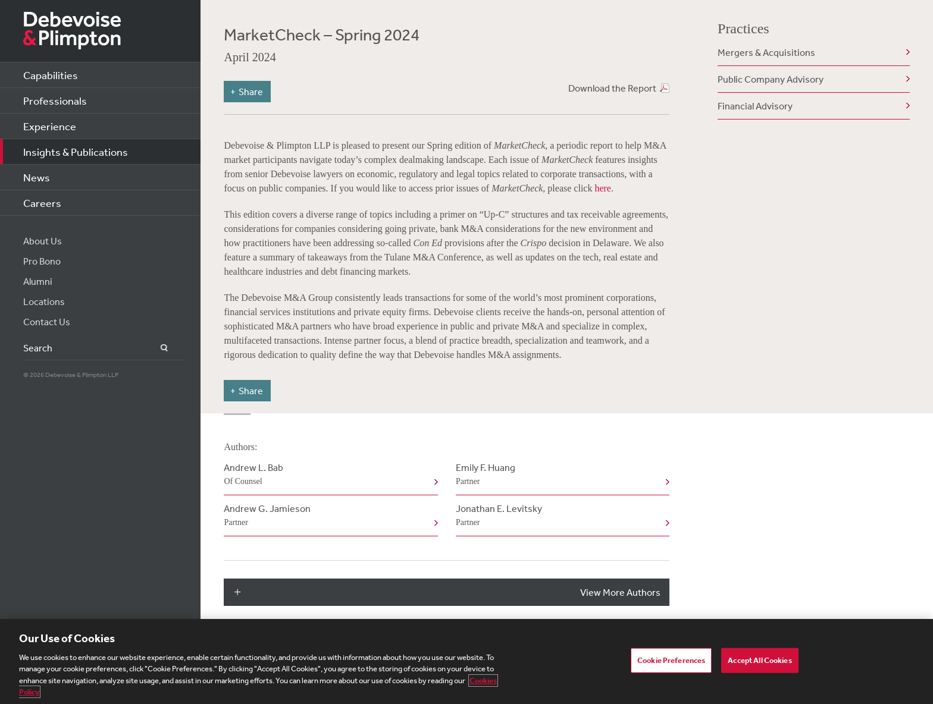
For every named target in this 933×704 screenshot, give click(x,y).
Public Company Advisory (771, 79)
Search (157, 348)
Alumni (37, 281)
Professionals (55, 100)
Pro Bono (42, 261)
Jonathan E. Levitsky (560, 516)
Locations (44, 301)
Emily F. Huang (560, 475)
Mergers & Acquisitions (766, 52)
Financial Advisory (755, 106)
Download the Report (612, 88)
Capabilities (50, 74)
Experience (49, 126)
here (602, 188)
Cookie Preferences (671, 660)
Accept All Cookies (759, 660)
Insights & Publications (75, 151)
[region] (466, 661)
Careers (42, 202)
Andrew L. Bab (328, 475)
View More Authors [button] (620, 592)
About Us (42, 241)
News (36, 177)
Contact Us (46, 322)
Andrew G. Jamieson (328, 516)
